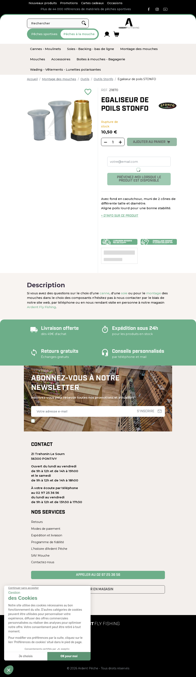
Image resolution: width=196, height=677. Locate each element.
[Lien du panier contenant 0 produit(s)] (116, 34)
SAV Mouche (40, 555)
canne (105, 293)
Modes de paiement (45, 529)
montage (153, 293)
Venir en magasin (98, 589)
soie (124, 293)
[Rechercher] (58, 23)
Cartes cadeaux (92, 3)
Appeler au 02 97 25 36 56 (98, 575)
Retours (37, 522)
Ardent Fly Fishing (41, 307)
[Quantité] (113, 142)
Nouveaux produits (43, 3)
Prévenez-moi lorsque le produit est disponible (139, 179)
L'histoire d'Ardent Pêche (49, 549)
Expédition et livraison (46, 535)
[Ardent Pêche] (129, 23)
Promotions (69, 3)
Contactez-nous (42, 562)
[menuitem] (45, 49)
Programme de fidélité (47, 542)
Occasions (114, 3)
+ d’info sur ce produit (119, 215)
